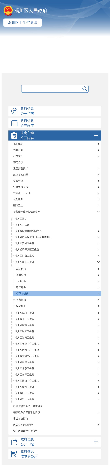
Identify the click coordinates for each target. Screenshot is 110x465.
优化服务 (18, 199)
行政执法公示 (20, 187)
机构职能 (18, 144)
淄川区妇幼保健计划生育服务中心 (33, 237)
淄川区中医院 (22, 225)
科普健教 (21, 299)
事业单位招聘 (20, 418)
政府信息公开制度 (27, 123)
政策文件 (18, 156)
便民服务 (21, 306)
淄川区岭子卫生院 (24, 262)
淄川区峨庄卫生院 (24, 393)
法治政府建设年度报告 (25, 431)
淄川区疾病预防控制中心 (28, 231)
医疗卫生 (18, 205)
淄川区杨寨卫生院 (24, 362)
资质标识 (21, 275)
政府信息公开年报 (60, 441)
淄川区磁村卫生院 (24, 313)
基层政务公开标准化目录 (26, 412)
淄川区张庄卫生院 (24, 319)
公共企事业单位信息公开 (26, 211)
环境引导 (21, 281)
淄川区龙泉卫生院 (24, 368)
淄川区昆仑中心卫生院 (27, 380)
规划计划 (18, 150)
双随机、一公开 (21, 193)
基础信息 (21, 269)
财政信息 (18, 181)
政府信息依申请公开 (29, 454)
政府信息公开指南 (27, 111)
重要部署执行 (20, 168)
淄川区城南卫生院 (24, 325)
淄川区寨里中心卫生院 (27, 343)
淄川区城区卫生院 (24, 331)
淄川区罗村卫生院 (24, 243)
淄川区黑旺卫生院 (24, 399)
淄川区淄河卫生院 (24, 337)
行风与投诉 (22, 293)
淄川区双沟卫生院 (24, 387)
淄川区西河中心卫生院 (27, 350)
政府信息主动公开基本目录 (28, 406)
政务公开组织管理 (23, 424)
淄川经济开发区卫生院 (27, 249)
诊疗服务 (21, 287)
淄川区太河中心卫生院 (27, 356)
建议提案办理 (20, 174)
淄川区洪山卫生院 (24, 255)
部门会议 (18, 162)
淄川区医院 (21, 218)
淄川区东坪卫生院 (24, 374)
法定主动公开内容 (60, 135)
